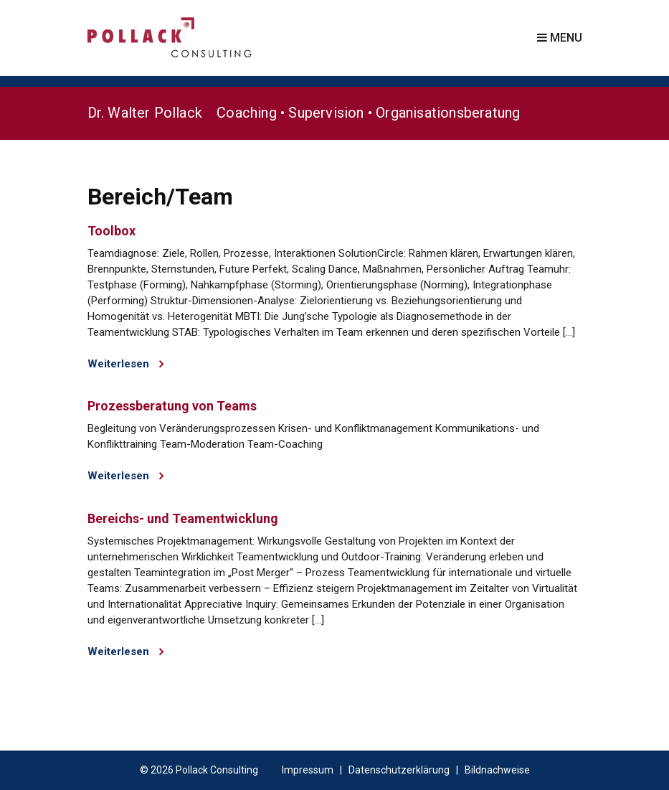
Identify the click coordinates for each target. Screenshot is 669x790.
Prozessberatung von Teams (172, 405)
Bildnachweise (497, 770)
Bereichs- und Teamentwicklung (182, 518)
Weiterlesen (125, 363)
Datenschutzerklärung (399, 770)
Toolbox (111, 230)
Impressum (307, 770)
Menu (559, 37)
